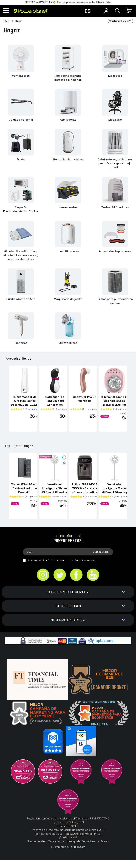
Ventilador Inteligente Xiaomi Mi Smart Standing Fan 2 (114, 490)
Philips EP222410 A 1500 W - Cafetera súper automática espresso (85, 490)
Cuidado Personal (21, 119)
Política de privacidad (58, 560)
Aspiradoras (68, 119)
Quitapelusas (68, 343)
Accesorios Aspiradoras (115, 251)
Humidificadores (68, 251)
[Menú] (6, 10)
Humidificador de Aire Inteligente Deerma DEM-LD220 (25, 400)
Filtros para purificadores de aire (115, 301)
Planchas (21, 343)
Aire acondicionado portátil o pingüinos (67, 78)
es (88, 11)
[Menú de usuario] (105, 11)
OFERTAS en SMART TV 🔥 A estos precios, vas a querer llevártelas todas (68, 2)
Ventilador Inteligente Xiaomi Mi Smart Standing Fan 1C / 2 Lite (55, 490)
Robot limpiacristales (68, 159)
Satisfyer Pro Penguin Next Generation (54, 400)
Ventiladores (21, 76)
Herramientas (68, 207)
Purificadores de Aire (20, 299)
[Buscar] (117, 11)
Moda (21, 159)
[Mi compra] (129, 11)
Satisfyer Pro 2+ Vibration (84, 398)
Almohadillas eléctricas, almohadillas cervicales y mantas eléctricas (20, 255)
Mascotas (115, 76)
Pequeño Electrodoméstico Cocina (20, 209)
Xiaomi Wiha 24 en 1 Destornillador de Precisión (24, 488)
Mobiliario (115, 119)
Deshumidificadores (115, 207)
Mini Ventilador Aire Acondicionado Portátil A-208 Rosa (114, 400)
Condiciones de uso (85, 560)
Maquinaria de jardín (68, 299)
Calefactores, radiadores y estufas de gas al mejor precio (115, 163)
